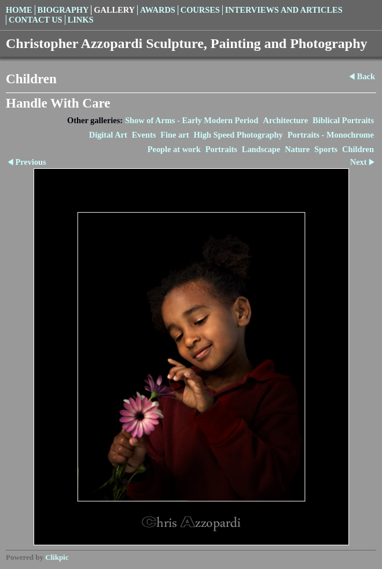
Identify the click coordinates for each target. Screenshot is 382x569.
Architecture (285, 120)
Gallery (114, 9)
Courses (200, 9)
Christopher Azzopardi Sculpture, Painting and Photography (187, 43)
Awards (157, 9)
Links (81, 19)
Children (358, 149)
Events (144, 134)
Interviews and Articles (284, 9)
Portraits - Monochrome (331, 134)
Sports (325, 149)
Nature (297, 149)
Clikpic (56, 557)
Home (19, 9)
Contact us (36, 19)
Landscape (261, 149)
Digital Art (108, 134)
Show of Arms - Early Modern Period (191, 120)
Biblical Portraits (343, 120)
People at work (174, 149)
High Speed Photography (237, 134)
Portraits (221, 149)
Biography (63, 9)
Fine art (174, 134)
